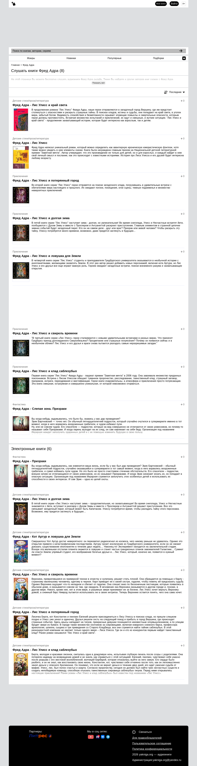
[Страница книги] (98, 117)
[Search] (181, 51)
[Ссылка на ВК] (103, 737)
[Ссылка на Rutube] (98, 737)
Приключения (20, 176)
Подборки (158, 58)
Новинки (71, 58)
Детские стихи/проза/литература (31, 100)
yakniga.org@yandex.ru (167, 760)
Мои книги (161, 4)
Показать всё (98, 83)
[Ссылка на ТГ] (108, 737)
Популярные (114, 58)
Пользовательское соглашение (151, 743)
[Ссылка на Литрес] (40, 736)
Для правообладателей (147, 737)
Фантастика (19, 404)
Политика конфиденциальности (152, 748)
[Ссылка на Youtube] (91, 737)
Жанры (31, 58)
